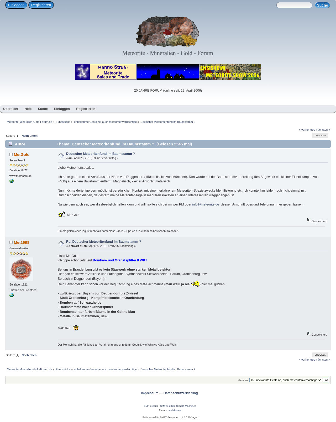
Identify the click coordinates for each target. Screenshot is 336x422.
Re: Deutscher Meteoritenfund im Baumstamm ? (103, 242)
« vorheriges (307, 129)
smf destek (175, 410)
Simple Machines (186, 405)
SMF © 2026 (167, 405)
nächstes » (323, 129)
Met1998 (21, 242)
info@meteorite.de (205, 204)
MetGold (22, 154)
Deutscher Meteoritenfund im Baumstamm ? (100, 154)
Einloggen (16, 5)
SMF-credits (151, 405)
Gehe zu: (243, 380)
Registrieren (41, 5)
